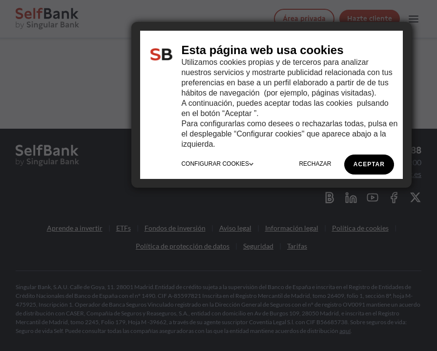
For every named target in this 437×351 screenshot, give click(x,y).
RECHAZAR (315, 163)
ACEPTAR (369, 164)
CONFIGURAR (217, 163)
